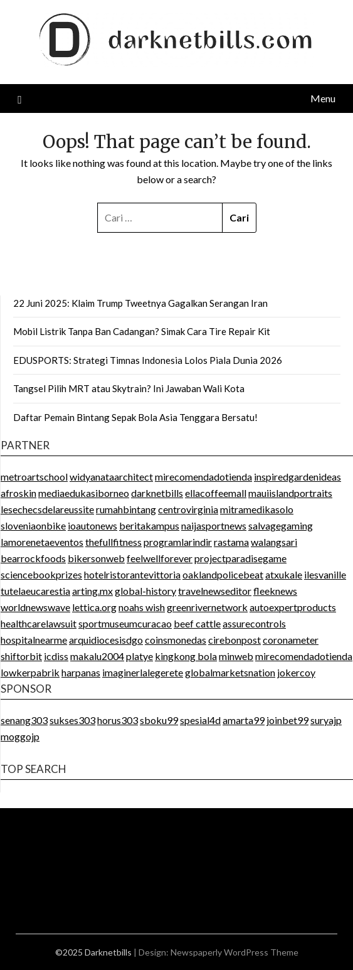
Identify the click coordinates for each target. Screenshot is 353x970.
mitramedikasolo (256, 509)
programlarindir (178, 542)
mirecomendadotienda (203, 476)
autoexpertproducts (293, 607)
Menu (322, 98)
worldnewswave (35, 607)
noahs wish (142, 607)
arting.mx (92, 591)
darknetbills (157, 493)
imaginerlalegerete (142, 672)
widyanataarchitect (111, 476)
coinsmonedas (175, 640)
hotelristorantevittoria (132, 574)
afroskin (18, 493)
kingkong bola (186, 656)
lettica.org (94, 607)
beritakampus (149, 525)
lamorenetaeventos (42, 542)
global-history (145, 591)
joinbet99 (287, 720)
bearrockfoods (33, 558)
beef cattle (197, 623)
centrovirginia (188, 509)
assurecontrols (254, 623)
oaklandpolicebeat (222, 574)
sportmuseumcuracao (125, 623)
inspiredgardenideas (297, 476)
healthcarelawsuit (38, 623)
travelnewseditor (214, 591)
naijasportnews (213, 525)
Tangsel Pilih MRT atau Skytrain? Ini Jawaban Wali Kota (129, 388)
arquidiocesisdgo (106, 640)
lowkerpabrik (30, 672)
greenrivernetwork (207, 607)
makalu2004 (97, 656)
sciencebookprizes (41, 574)
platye (139, 656)
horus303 (117, 720)
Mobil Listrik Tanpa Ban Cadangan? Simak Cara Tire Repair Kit (141, 331)
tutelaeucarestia (35, 591)
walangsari (274, 542)
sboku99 (159, 720)
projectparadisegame (240, 558)
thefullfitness (113, 542)
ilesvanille (325, 574)
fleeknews (275, 591)
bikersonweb (96, 558)
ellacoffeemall (215, 493)
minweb (236, 656)
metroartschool (34, 476)
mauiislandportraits (290, 493)
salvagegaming (280, 525)
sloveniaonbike (33, 525)
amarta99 (244, 720)
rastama (231, 542)
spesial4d (200, 720)
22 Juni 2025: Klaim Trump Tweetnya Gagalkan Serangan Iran (140, 303)
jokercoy (296, 672)
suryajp (326, 720)
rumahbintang (126, 509)
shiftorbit (21, 656)
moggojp (20, 736)
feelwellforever (159, 558)
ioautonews (92, 525)
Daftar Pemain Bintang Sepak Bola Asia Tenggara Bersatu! (135, 417)
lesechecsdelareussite (47, 509)
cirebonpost (234, 640)
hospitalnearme (34, 640)
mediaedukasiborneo (83, 493)
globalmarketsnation (230, 672)
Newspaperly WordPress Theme (234, 952)
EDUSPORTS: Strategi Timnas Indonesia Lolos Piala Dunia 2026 (147, 360)
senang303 (24, 720)
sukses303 (72, 720)
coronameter (291, 640)
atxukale (283, 574)
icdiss (56, 656)
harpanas (80, 672)
